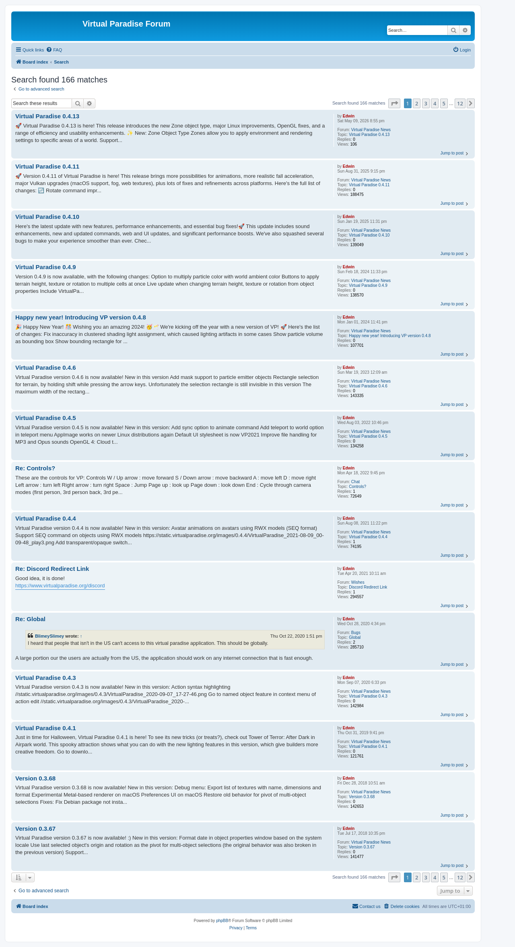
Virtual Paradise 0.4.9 (368, 285)
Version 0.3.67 (362, 847)
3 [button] (425, 103)
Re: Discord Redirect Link (52, 568)
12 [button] (460, 103)
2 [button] (416, 103)
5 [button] (444, 103)
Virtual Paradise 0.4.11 (369, 185)
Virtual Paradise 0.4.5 (368, 436)
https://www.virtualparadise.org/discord (60, 586)
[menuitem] (54, 50)
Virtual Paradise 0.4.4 (368, 537)
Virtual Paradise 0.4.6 (368, 386)
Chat (355, 482)
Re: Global (30, 619)
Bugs (355, 632)
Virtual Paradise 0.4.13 (369, 134)
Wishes (358, 582)
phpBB (222, 920)
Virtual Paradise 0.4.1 (368, 746)
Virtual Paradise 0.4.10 (369, 235)
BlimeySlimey (49, 636)
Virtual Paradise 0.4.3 (368, 696)
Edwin (348, 116)
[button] (394, 103)
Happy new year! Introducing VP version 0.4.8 (390, 336)
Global (354, 637)
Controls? (357, 486)
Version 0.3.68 (362, 797)
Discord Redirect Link (368, 587)
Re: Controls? (35, 468)
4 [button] (434, 103)
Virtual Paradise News (371, 130)
